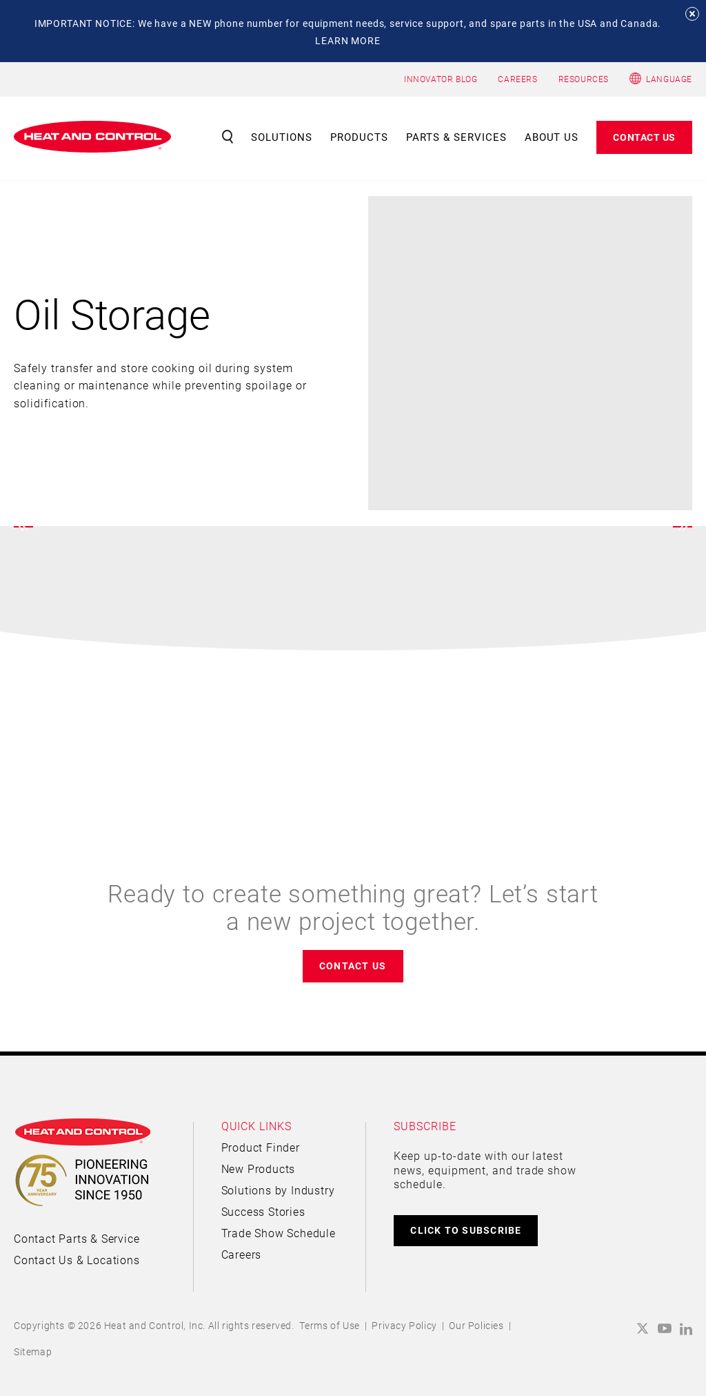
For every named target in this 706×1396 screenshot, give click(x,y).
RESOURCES (583, 78)
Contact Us (644, 137)
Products (359, 137)
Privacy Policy (404, 1325)
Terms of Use (329, 1325)
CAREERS (517, 78)
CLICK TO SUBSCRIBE (465, 1230)
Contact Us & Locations (77, 1259)
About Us (552, 137)
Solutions (281, 137)
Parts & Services (456, 137)
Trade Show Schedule (278, 1232)
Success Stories (263, 1211)
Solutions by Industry (278, 1190)
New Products (258, 1168)
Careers (241, 1254)
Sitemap (33, 1351)
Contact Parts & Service (76, 1238)
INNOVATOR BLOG (440, 78)
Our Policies (476, 1325)
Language (669, 78)
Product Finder (260, 1147)
